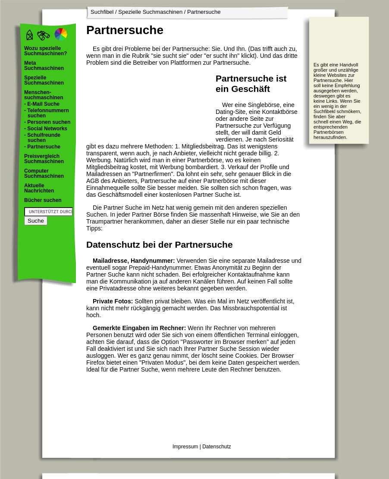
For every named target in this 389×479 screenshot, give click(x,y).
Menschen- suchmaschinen (43, 95)
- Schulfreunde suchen (42, 137)
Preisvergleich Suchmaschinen (44, 158)
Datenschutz (216, 447)
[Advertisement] (123, 104)
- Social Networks (45, 129)
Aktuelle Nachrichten (39, 188)
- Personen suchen (47, 122)
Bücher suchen (43, 200)
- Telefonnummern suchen (46, 113)
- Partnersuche (42, 147)
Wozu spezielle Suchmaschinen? (45, 51)
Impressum (185, 447)
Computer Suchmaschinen (44, 173)
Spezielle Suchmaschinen (150, 12)
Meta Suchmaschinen (44, 65)
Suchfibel (102, 12)
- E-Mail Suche (42, 104)
